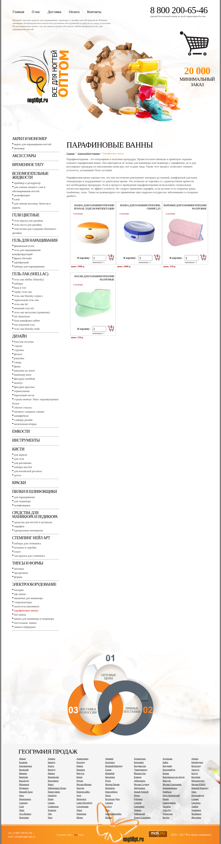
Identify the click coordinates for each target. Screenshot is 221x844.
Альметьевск (82, 758)
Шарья (79, 817)
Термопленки (22, 391)
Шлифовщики (22, 505)
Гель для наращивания (34, 240)
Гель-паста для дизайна (28, 224)
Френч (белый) (23, 258)
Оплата (74, 12)
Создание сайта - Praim (70, 834)
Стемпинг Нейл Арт (31, 538)
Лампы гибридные (25, 627)
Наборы (18, 283)
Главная (18, 12)
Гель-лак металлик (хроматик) (32, 312)
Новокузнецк (54, 792)
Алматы (51, 758)
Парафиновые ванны (26, 610)
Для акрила (20, 454)
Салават (195, 799)
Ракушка (19, 358)
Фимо (17, 366)
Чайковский (139, 814)
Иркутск (80, 773)
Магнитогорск (198, 781)
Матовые (19, 568)
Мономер (19, 148)
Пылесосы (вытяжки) (26, 606)
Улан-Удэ (167, 810)
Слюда (17, 362)
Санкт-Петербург (84, 803)
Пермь (137, 795)
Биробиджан (197, 762)
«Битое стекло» (23, 407)
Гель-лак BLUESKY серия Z (28, 295)
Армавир (109, 758)
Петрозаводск (197, 795)
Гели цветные (25, 215)
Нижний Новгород (199, 788)
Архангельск (140, 758)
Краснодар (24, 781)
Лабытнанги (139, 781)
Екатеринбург (169, 769)
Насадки (19, 590)
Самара (51, 803)
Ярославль (196, 817)
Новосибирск (111, 792)
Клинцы (137, 777)
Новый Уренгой (141, 792)
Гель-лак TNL (21, 304)
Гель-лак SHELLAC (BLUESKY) (29, 279)
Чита (50, 817)
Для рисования (22, 463)
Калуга (194, 773)
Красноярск (53, 781)
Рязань (166, 799)
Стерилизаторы (23, 602)
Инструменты (26, 440)
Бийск (165, 762)
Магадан (167, 781)
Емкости (21, 431)
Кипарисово (53, 777)
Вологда (51, 769)
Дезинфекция (22, 195)
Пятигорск (81, 799)
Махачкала (24, 784)
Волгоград (196, 766)
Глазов (108, 769)
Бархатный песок (24, 395)
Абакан (22, 758)
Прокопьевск (25, 799)
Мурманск (24, 788)
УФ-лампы (20, 594)
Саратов (137, 803)
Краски (19, 483)
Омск (193, 792)
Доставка (54, 12)
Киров (79, 777)
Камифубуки (21, 415)
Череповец (24, 817)
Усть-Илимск (25, 814)
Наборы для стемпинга (27, 543)
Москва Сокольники (172, 784)
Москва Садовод (141, 784)
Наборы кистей (23, 467)
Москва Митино (83, 784)
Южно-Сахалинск (142, 817)
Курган (79, 781)
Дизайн (19, 336)
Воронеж (80, 769)
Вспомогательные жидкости (30, 175)
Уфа (50, 814)
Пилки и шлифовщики (34, 491)
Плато (17, 551)
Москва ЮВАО (198, 784)
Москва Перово (112, 784)
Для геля (19, 458)
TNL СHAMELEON (22, 316)
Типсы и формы (27, 563)
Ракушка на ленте (24, 370)
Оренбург (52, 795)
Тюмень (137, 810)
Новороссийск (83, 792)
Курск (108, 781)
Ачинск (194, 758)
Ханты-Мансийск (113, 814)
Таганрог (167, 806)
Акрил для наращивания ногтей (32, 144)
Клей (17, 199)
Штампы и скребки (25, 547)
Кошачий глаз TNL (24, 308)
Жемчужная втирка (25, 424)
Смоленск (195, 803)
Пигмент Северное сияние (29, 411)
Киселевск (110, 777)
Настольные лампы (25, 622)
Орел (21, 795)
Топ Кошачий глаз (24, 324)
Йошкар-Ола (140, 773)
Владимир (167, 766)
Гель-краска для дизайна (28, 220)
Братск (51, 766)
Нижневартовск (170, 788)
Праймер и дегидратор (27, 183)
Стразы (18, 345)
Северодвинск (169, 803)
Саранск (109, 803)
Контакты (94, 12)
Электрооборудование (34, 584)
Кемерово (23, 777)
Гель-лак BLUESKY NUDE (27, 328)
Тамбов (194, 806)
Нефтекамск (139, 788)
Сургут (108, 806)
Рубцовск (138, 799)
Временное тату (28, 164)
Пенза (108, 795)
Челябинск (196, 814)
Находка (80, 788)
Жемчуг (18, 382)
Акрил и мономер (29, 139)
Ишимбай (109, 773)
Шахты (108, 817)
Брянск (79, 766)
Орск (78, 795)
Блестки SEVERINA (24, 341)
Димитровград (140, 769)
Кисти (18, 449)
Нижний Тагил (26, 792)
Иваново (23, 773)
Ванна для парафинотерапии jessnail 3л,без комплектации (94, 207)
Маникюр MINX (22, 374)
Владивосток (140, 766)
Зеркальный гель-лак (26, 300)
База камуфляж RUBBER (27, 320)
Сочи (21, 806)
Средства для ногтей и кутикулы (33, 522)
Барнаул (51, 762)
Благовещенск (25, 766)
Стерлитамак (82, 806)
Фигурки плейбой (24, 378)
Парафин (19, 526)
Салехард (23, 803)
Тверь (21, 810)
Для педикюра (22, 501)
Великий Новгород (114, 766)
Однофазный (21, 262)
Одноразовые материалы (28, 530)
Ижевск (51, 773)
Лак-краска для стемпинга (29, 555)
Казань (166, 773)
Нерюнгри (110, 788)
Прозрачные (21, 572)
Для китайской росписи (28, 471)
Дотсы (17, 475)
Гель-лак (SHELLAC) (30, 274)
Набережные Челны (57, 788)
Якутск (166, 817)
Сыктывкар (139, 806)
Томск (79, 810)
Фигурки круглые (24, 387)
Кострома (195, 777)
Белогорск (110, 762)
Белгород (80, 762)
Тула (107, 810)
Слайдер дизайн (23, 419)
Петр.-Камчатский (171, 795)
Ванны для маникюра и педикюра (34, 618)
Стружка (19, 350)
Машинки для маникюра (28, 598)
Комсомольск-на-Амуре (174, 777)
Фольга (18, 354)
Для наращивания (24, 497)
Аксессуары (24, 156)
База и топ (20, 287)
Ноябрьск (167, 792)
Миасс (51, 784)
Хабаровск (81, 814)
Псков (51, 799)
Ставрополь (53, 806)
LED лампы (20, 614)
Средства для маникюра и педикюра (35, 515)
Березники (139, 762)
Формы (18, 577)
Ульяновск (196, 810)
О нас (36, 12)
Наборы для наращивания (29, 266)
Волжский (23, 769)
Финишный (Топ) (24, 246)
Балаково (23, 762)
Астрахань (167, 758)
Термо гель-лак (23, 291)
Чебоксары (168, 814)
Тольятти (52, 810)
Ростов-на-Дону (112, 799)
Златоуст (195, 769)
